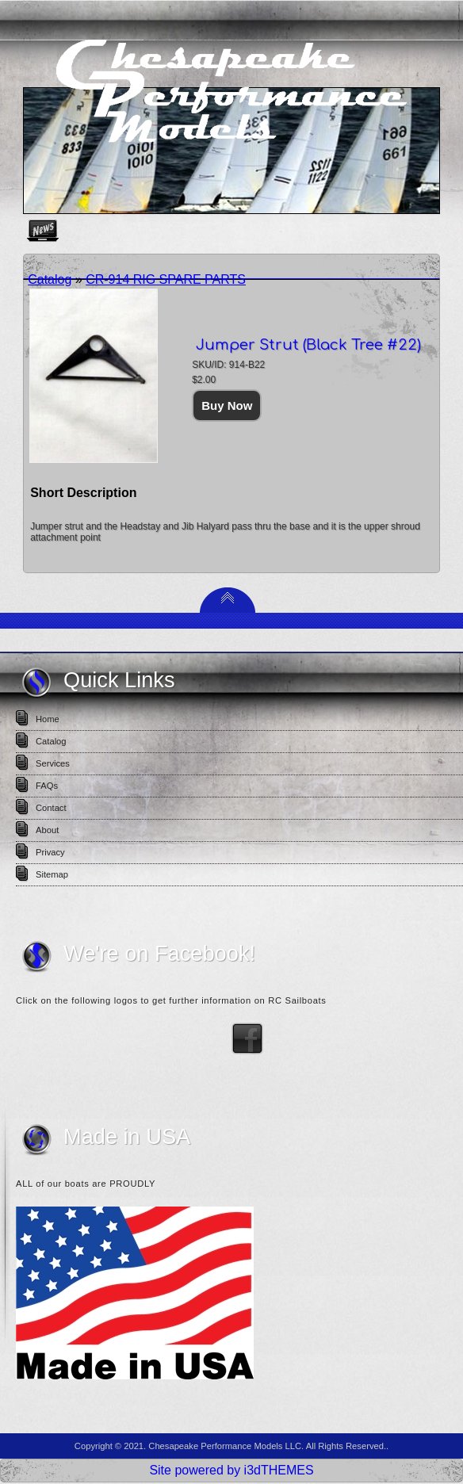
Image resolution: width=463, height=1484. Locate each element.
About (47, 830)
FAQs (47, 785)
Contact (51, 808)
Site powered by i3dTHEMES (231, 1470)
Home (47, 719)
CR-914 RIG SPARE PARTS (166, 279)
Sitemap (52, 874)
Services (53, 763)
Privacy (50, 852)
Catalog (49, 279)
